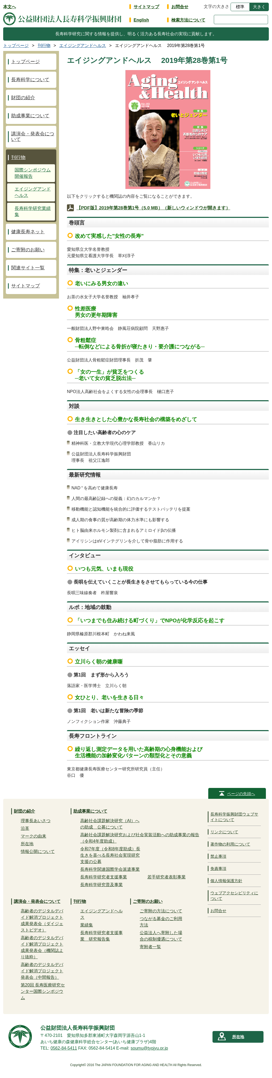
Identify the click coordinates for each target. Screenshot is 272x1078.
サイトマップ (146, 7)
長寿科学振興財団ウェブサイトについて (234, 817)
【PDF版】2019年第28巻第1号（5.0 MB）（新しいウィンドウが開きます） (153, 207)
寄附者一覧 (150, 947)
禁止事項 (218, 856)
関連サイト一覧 (28, 267)
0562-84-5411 (63, 1048)
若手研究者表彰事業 (166, 877)
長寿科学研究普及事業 (101, 884)
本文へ (9, 7)
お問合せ (179, 7)
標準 (240, 7)
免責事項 (218, 868)
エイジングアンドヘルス (33, 192)
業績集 (86, 925)
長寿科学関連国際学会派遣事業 (110, 869)
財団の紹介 (23, 97)
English (141, 20)
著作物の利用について (230, 844)
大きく (259, 7)
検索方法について (188, 20)
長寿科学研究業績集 (33, 211)
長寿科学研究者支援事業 (103, 877)
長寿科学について (30, 79)
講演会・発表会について (32, 136)
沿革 (25, 828)
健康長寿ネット (28, 231)
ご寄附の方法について (161, 911)
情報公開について (38, 851)
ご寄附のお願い (28, 249)
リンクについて (224, 832)
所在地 (27, 844)
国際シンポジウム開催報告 (33, 173)
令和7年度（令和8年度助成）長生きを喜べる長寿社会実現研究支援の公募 (110, 855)
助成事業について (30, 115)
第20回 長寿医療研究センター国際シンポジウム (43, 991)
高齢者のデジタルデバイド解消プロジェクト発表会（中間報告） (42, 971)
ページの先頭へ (241, 793)
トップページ (25, 61)
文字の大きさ (216, 6)
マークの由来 (33, 836)
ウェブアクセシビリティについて (234, 896)
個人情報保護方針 (226, 880)
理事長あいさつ (35, 820)
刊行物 (18, 157)
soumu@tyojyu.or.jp (149, 1048)
